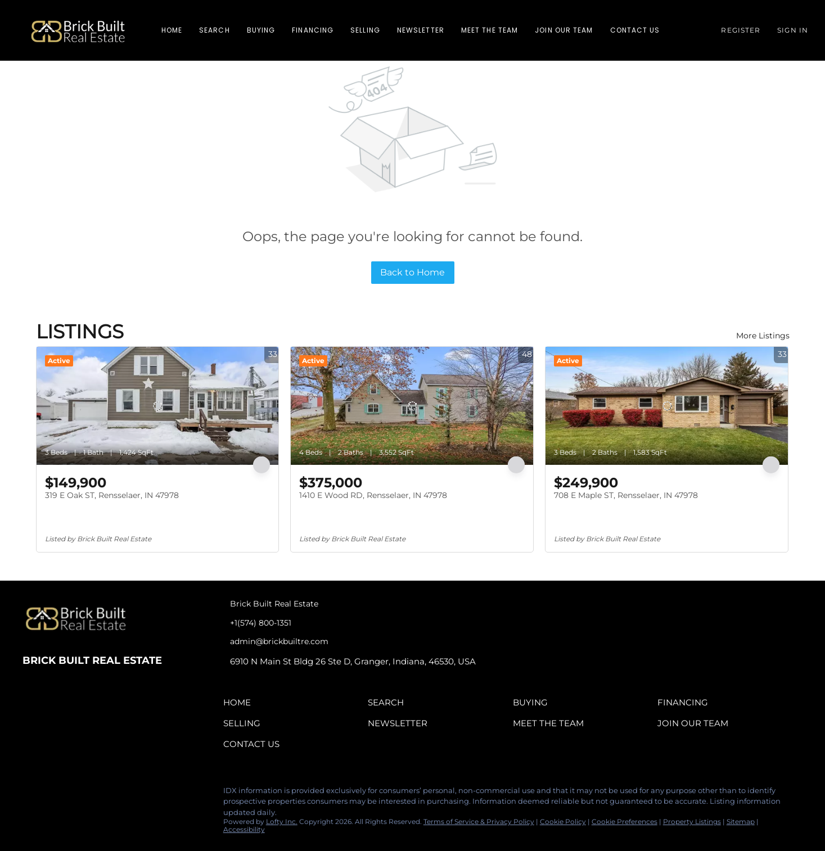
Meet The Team (489, 30)
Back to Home (412, 272)
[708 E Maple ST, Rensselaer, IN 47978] (667, 406)
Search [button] (214, 30)
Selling (365, 30)
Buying (261, 30)
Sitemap (741, 821)
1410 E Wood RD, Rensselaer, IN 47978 (373, 495)
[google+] (120, 793)
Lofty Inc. (281, 821)
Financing (312, 30)
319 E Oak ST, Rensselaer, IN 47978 (112, 495)
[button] (78, 30)
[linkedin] (53, 793)
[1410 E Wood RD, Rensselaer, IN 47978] (412, 406)
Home (171, 30)
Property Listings (692, 821)
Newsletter (420, 30)
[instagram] (75, 793)
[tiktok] (98, 793)
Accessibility (244, 829)
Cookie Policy (563, 821)
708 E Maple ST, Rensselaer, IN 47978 (626, 495)
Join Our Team (564, 30)
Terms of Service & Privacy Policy (478, 821)
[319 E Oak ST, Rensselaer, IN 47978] (158, 406)
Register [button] (740, 30)
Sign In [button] (792, 30)
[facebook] (30, 793)
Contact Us (635, 30)
